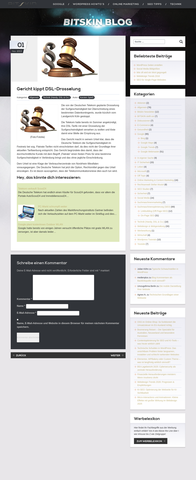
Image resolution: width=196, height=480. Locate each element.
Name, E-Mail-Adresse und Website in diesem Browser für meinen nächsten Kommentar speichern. (68, 325)
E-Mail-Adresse (26, 313)
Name (21, 306)
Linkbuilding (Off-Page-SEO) (154, 211)
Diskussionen (143, 120)
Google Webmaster (150, 151)
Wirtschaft (142, 235)
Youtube (141, 244)
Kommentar (24, 299)
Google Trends (148, 147)
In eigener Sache (145, 158)
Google (140, 134)
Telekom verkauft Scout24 (32, 188)
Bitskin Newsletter (145, 112)
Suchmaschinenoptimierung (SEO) (153, 207)
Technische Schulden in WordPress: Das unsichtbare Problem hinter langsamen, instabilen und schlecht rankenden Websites (158, 351)
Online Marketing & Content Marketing (155, 180)
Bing (143, 138)
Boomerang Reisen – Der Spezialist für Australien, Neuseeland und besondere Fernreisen (155, 332)
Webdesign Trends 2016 (148, 76)
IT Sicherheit (143, 162)
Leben (140, 167)
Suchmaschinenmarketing (149, 202)
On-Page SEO (148, 215)
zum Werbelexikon (149, 441)
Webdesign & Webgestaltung (151, 226)
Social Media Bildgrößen (148, 69)
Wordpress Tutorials (146, 239)
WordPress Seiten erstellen (149, 65)
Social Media (143, 198)
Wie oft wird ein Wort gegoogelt (151, 72)
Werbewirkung (144, 230)
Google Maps (147, 143)
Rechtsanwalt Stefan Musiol (150, 184)
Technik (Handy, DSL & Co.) (56, 97)
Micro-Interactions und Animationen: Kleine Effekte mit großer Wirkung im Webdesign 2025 (157, 400)
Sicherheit (142, 193)
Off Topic (141, 175)
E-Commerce (143, 125)
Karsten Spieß (87, 97)
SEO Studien (143, 189)
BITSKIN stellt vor (145, 116)
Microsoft (141, 171)
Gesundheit (142, 129)
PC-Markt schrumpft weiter (52, 206)
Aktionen (141, 103)
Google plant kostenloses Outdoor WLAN (40, 224)
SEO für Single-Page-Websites (151, 80)
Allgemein (34, 97)
